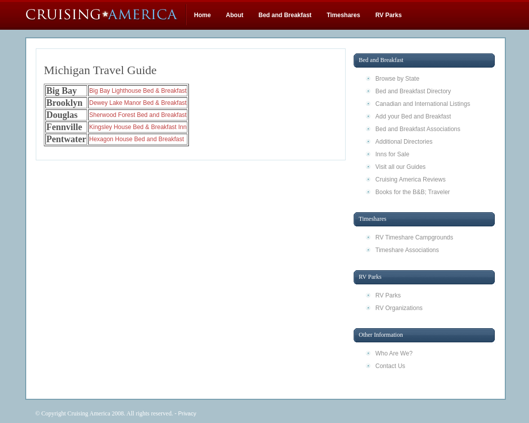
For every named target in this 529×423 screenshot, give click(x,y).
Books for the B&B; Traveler (412, 192)
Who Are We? (394, 353)
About (234, 15)
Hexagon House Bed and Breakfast (136, 139)
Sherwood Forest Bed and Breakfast (137, 114)
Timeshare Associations (407, 250)
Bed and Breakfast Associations (417, 129)
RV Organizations (399, 308)
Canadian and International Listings (422, 103)
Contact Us (390, 366)
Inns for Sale (392, 154)
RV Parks (388, 15)
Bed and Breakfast (284, 15)
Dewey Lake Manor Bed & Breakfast (137, 102)
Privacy (187, 413)
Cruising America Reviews (410, 179)
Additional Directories (403, 141)
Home (202, 15)
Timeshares (343, 15)
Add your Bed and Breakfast (413, 116)
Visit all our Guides (400, 166)
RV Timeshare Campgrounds (414, 237)
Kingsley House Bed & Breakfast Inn (137, 127)
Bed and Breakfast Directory (413, 91)
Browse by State (397, 78)
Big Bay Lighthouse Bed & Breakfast (137, 90)
